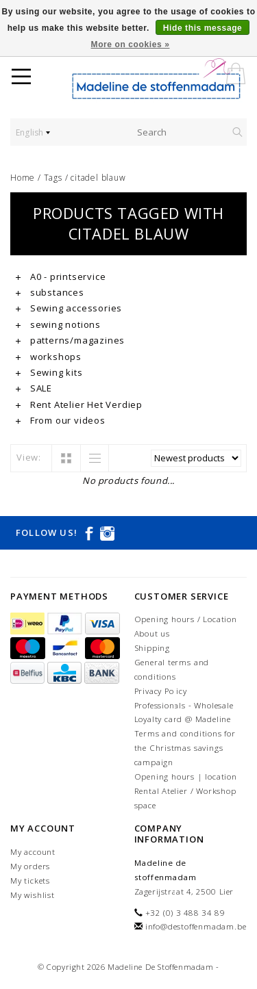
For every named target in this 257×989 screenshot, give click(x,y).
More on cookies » (130, 44)
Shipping (152, 648)
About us (152, 633)
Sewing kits (49, 372)
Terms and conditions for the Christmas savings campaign (185, 747)
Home (22, 177)
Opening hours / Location (185, 619)
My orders (30, 866)
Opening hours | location (185, 776)
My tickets (30, 880)
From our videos (61, 420)
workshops (49, 356)
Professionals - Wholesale (184, 705)
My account (33, 852)
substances (50, 292)
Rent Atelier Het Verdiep (79, 404)
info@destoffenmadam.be (196, 926)
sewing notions (58, 324)
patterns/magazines (70, 340)
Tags (53, 177)
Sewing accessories (69, 308)
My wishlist (32, 895)
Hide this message (203, 28)
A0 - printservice (61, 276)
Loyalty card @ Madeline (182, 719)
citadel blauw (98, 177)
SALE (34, 388)
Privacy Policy (160, 691)
